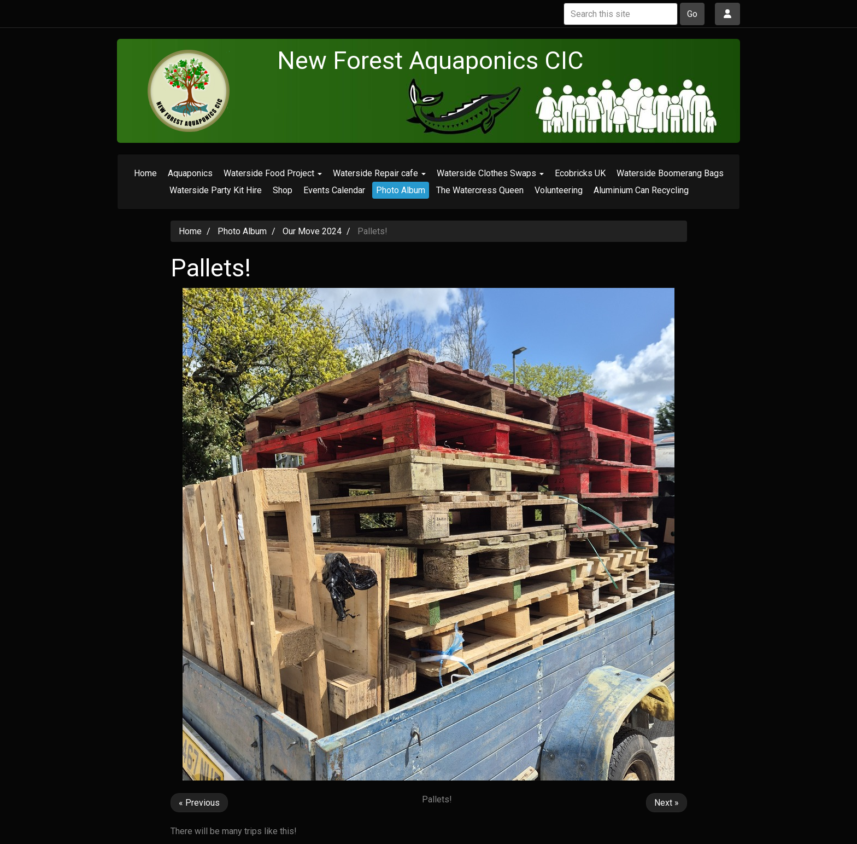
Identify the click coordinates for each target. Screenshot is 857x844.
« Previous (199, 802)
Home (145, 173)
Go (692, 14)
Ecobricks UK (580, 173)
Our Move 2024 (312, 231)
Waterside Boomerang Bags (670, 173)
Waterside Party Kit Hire (215, 190)
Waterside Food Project (273, 173)
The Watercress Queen (480, 190)
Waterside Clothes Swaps (490, 173)
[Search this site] (620, 14)
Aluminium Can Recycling (641, 190)
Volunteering (559, 190)
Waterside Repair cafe (379, 173)
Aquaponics (190, 173)
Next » (666, 802)
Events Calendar (334, 190)
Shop (282, 190)
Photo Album (400, 190)
